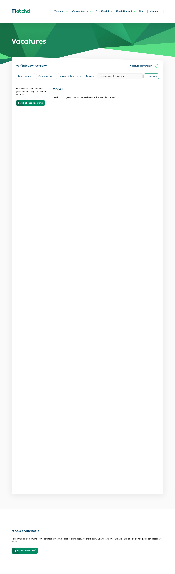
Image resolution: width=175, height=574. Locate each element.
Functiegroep (24, 76)
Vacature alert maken (144, 66)
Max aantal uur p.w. (69, 76)
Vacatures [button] (59, 11)
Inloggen (153, 11)
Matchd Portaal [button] (124, 11)
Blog (141, 11)
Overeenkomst (45, 76)
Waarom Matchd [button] (80, 11)
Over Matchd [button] (102, 11)
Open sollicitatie (25, 550)
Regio (89, 76)
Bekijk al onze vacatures (30, 103)
